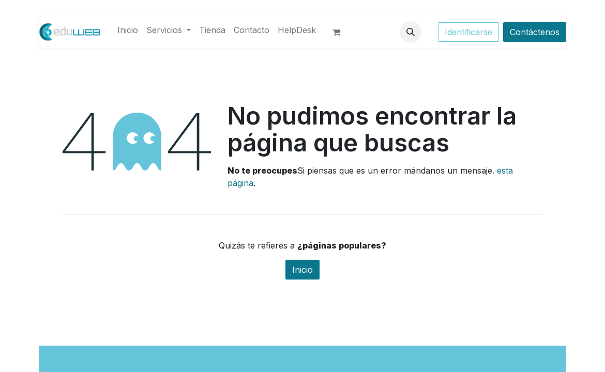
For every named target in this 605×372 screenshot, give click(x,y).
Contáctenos (534, 32)
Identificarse (468, 32)
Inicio (302, 270)
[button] (410, 32)
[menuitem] (127, 30)
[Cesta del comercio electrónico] (340, 32)
